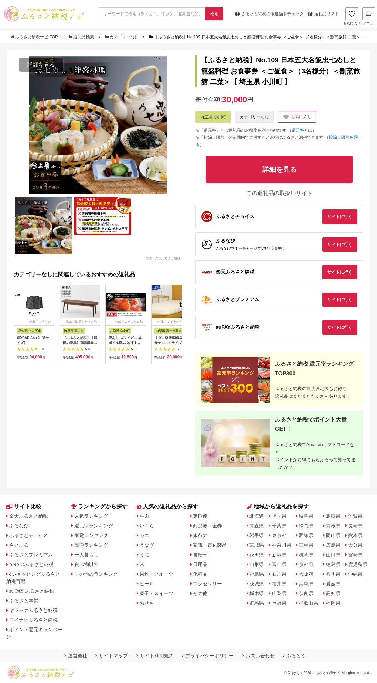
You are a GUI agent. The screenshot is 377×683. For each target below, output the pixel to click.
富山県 (279, 564)
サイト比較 (23, 506)
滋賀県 (306, 554)
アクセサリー (207, 583)
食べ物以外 (86, 564)
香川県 (333, 574)
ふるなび (19, 525)
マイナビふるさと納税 (33, 619)
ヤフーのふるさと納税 (33, 610)
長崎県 (355, 525)
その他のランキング (96, 574)
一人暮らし (86, 554)
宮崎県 (355, 554)
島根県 (333, 525)
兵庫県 (306, 583)
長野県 (279, 603)
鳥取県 (333, 516)
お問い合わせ (258, 656)
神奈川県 (281, 545)
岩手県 (256, 535)
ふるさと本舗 (23, 600)
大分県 (355, 545)
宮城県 (256, 545)
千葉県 (279, 525)
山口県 (333, 554)
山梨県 (279, 593)
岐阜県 (306, 516)
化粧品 (200, 574)
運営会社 (75, 656)
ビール (147, 583)
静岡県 (306, 525)
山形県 (256, 564)
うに (144, 554)
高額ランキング (91, 545)
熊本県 (355, 535)
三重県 (306, 545)
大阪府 (306, 574)
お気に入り (351, 16)
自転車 (200, 554)
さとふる (19, 545)
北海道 (256, 516)
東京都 (279, 535)
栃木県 (256, 593)
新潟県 (279, 554)
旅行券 (200, 535)
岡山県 (333, 535)
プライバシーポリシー (208, 656)
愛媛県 (333, 583)
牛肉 (144, 516)
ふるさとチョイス (28, 535)
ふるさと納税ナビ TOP (34, 36)
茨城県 (256, 583)
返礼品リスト (323, 14)
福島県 (256, 574)
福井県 (279, 583)
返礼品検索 (82, 36)
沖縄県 (355, 574)
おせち (147, 603)
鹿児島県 (357, 564)
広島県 (333, 545)
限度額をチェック (269, 13)
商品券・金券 (207, 525)
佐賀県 (355, 516)
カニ (144, 535)
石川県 (279, 574)
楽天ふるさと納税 (28, 516)
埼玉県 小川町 (213, 117)
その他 (200, 593)
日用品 (200, 564)
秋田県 (256, 554)
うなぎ (147, 545)
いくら (147, 525)
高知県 (333, 593)
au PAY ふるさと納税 (31, 590)
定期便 (200, 516)
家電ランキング (91, 535)
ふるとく (294, 656)
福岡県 (333, 603)
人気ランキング (91, 516)
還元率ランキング (93, 525)
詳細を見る (41, 65)
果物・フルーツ (156, 574)
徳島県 (333, 564)
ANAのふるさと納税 (31, 564)
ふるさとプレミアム (31, 554)
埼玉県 (279, 516)
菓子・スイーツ (156, 593)
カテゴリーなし (122, 36)
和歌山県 (308, 603)
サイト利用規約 (155, 656)
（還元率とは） (301, 130)
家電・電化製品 (210, 545)
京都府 (306, 564)
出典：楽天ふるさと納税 (163, 258)
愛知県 (306, 535)
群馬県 (256, 603)
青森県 (256, 525)
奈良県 (306, 593)
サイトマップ (111, 656)
